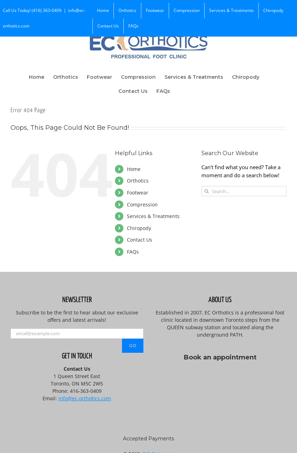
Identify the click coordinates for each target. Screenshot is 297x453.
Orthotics (138, 180)
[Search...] (243, 191)
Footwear (137, 192)
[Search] (206, 191)
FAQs (133, 251)
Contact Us (139, 239)
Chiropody (139, 228)
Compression (142, 204)
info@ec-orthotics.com (84, 398)
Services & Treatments (153, 216)
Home (134, 169)
